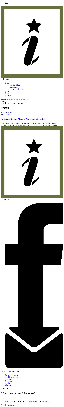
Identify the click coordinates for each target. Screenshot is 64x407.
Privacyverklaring (11, 375)
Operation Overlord (17, 89)
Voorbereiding (15, 85)
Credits (7, 383)
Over (7, 91)
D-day (7, 83)
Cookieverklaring (11, 377)
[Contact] (34, 367)
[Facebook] (34, 326)
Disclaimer (9, 381)
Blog (7, 93)
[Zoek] (28, 99)
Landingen (13, 87)
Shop (3, 101)
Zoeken (3, 99)
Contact (8, 95)
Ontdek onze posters (8, 405)
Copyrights (9, 379)
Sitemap (8, 385)
